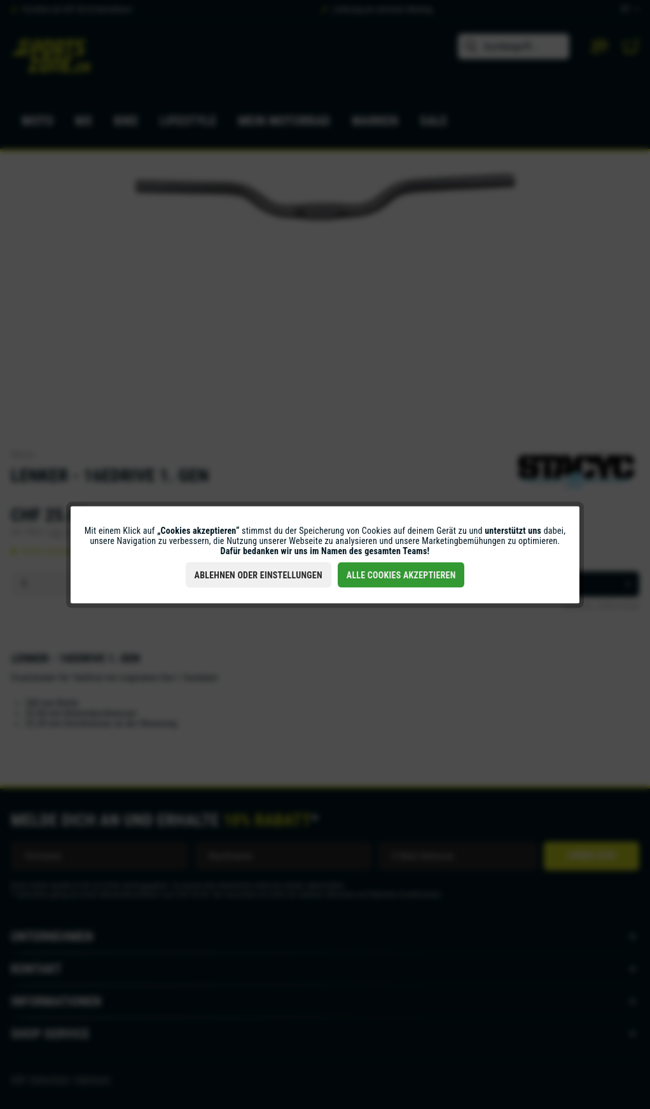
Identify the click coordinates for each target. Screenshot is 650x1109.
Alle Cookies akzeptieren (401, 574)
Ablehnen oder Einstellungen (258, 574)
